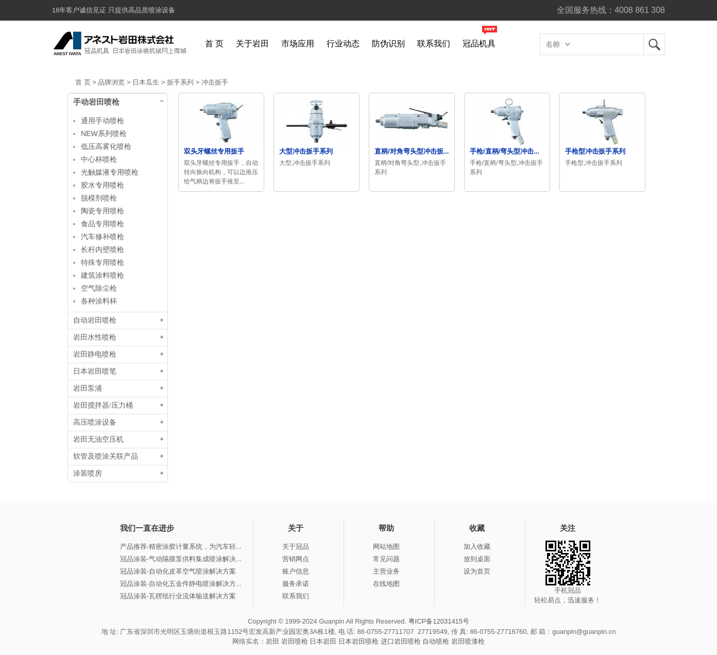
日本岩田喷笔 (94, 371)
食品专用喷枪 (102, 224)
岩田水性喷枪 (94, 337)
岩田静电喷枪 (94, 354)
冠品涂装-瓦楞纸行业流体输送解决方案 (178, 596)
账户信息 (295, 571)
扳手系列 (180, 82)
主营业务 (386, 571)
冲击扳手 (214, 82)
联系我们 (433, 43)
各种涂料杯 (99, 301)
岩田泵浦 (87, 388)
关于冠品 (295, 546)
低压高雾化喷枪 (106, 146)
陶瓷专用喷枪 (102, 211)
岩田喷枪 (294, 641)
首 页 (214, 43)
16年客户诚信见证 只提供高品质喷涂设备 (113, 10)
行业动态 (343, 43)
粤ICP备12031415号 (439, 621)
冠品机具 (479, 43)
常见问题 (386, 559)
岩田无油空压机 (98, 439)
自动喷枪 (435, 641)
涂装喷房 (87, 473)
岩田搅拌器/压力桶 (103, 405)
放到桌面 (477, 559)
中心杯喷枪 (99, 159)
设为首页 (477, 571)
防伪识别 (388, 43)
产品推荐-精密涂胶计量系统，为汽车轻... (181, 546)
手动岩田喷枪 (96, 102)
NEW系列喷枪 (104, 133)
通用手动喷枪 (102, 120)
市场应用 (297, 43)
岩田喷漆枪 (468, 641)
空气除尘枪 (99, 288)
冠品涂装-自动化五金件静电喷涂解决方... (181, 583)
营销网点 (295, 559)
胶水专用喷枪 (102, 185)
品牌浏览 (111, 82)
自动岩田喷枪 (94, 320)
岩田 (654, 44)
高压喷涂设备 (94, 422)
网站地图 (386, 546)
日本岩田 (323, 641)
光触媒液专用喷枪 (110, 172)
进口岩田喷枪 (401, 641)
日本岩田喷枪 (358, 641)
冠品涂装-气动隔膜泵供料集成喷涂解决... (181, 559)
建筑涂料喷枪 (102, 275)
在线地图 (386, 583)
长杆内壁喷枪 (102, 249)
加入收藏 (477, 546)
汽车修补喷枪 (102, 236)
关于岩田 (252, 43)
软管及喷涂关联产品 (105, 456)
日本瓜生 (145, 82)
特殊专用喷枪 (102, 262)
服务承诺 (295, 583)
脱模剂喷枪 (99, 198)
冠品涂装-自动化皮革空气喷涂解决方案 (178, 571)
